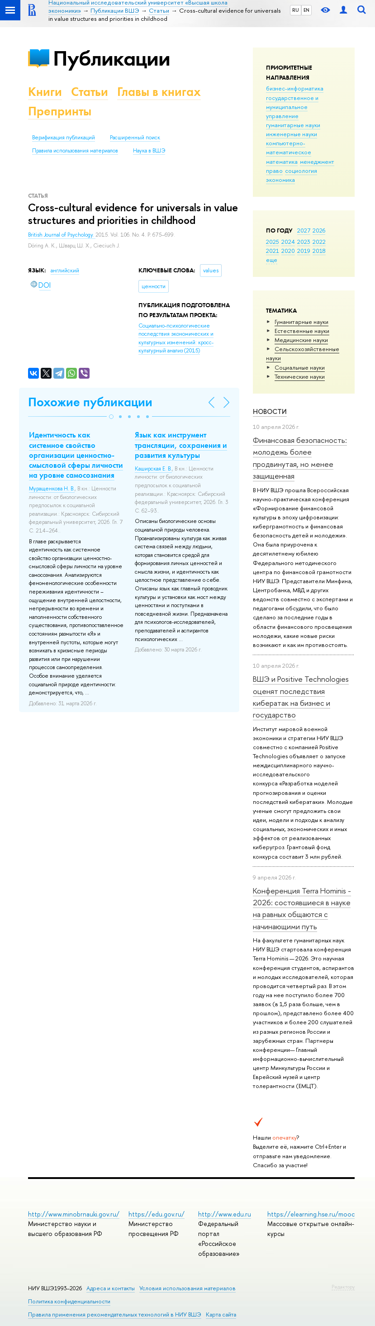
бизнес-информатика (294, 88)
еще (271, 260)
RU (295, 10)
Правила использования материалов (75, 150)
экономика (280, 180)
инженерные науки (291, 134)
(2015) (176, 338)
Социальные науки (300, 367)
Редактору (343, 1286)
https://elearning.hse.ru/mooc (311, 1214)
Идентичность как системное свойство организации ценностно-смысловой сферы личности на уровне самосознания (76, 455)
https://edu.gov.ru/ (156, 1214)
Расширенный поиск (135, 137)
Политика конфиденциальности (69, 1301)
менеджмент (317, 161)
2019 (303, 251)
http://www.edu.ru (224, 1214)
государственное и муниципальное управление (292, 107)
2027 (303, 230)
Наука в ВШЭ (149, 150)
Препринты (59, 111)
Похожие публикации (90, 402)
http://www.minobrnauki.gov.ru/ (73, 1214)
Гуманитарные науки (301, 322)
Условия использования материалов (187, 1288)
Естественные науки (302, 331)
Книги (45, 92)
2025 (272, 242)
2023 (303, 242)
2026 (319, 230)
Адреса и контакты (110, 1288)
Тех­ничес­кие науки (300, 376)
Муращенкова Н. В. (52, 488)
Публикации (111, 58)
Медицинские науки (301, 340)
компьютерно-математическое (288, 147)
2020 (288, 251)
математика (282, 161)
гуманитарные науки (293, 125)
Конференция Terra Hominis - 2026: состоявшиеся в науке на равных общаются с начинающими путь (302, 908)
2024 (288, 242)
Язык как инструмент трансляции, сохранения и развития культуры (181, 445)
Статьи (89, 92)
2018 (319, 251)
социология (301, 170)
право (274, 170)
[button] (111, 416)
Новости (270, 411)
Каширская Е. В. (153, 468)
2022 (319, 242)
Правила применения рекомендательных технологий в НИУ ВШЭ (114, 1314)
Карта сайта (221, 1314)
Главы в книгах (159, 92)
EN (306, 10)
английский (65, 270)
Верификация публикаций (63, 137)
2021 (272, 251)
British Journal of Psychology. (61, 234)
